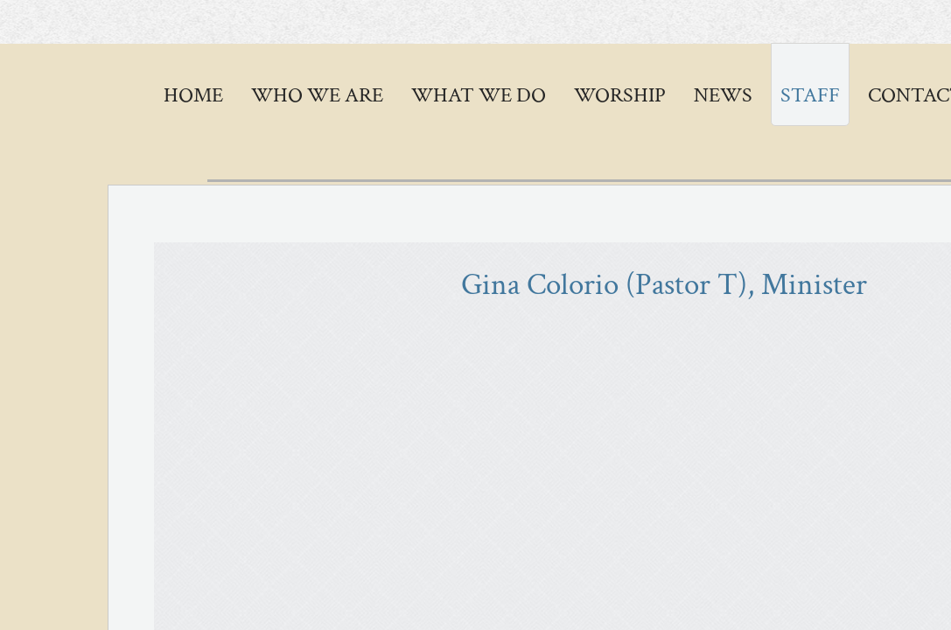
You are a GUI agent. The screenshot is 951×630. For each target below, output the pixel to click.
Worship (620, 94)
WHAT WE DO (478, 94)
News (723, 94)
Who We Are (317, 94)
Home (193, 94)
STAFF (810, 94)
